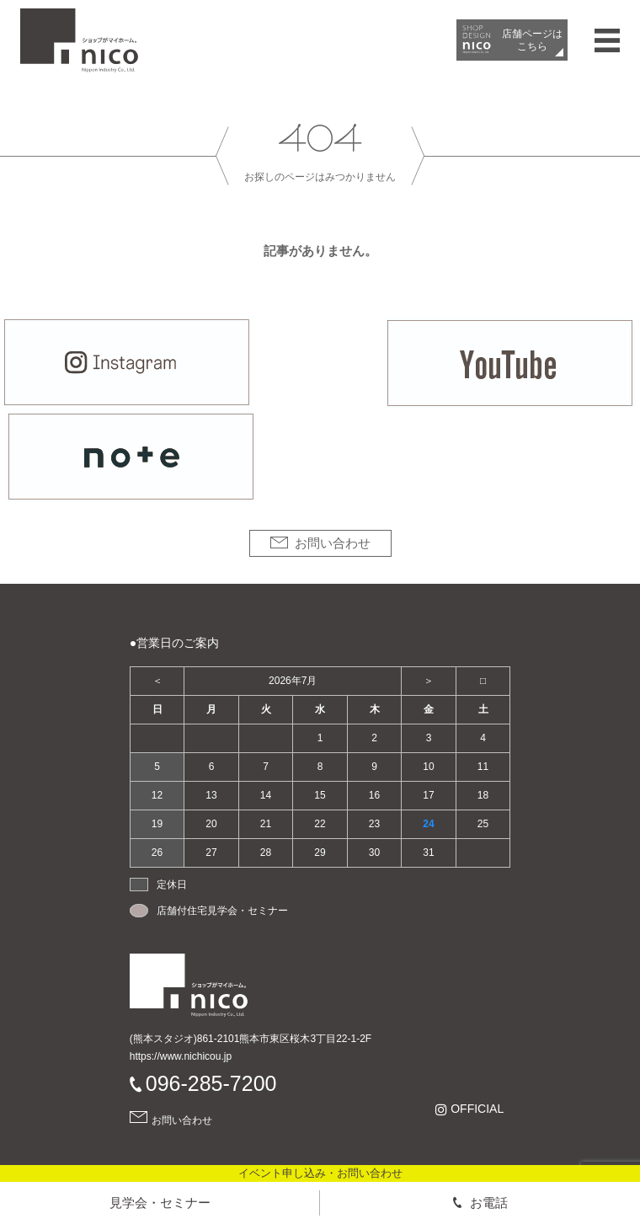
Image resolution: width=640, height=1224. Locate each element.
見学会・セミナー (160, 1202)
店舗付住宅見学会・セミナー (222, 911)
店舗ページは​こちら (532, 39)
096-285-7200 (211, 1083)
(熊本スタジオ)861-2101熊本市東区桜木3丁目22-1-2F (250, 1039)
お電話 (489, 1202)
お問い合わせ (333, 543)
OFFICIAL (477, 1109)
